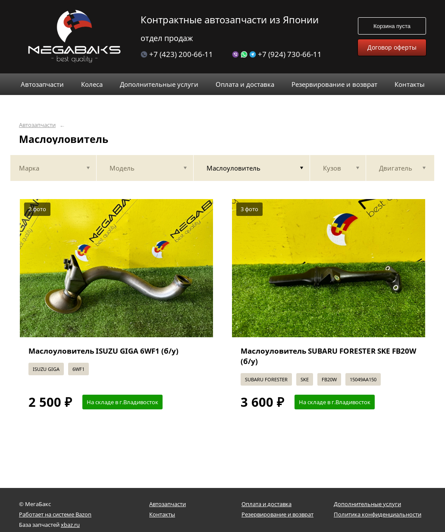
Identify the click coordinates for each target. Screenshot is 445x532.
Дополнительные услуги (367, 504)
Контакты (162, 514)
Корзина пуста (392, 26)
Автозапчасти (37, 125)
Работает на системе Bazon (55, 514)
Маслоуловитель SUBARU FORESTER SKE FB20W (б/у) (328, 356)
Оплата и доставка (266, 504)
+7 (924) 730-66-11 (277, 54)
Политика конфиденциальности (377, 514)
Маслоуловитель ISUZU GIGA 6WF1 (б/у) (103, 351)
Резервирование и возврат (277, 514)
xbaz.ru (70, 525)
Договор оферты (392, 47)
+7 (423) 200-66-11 (177, 54)
